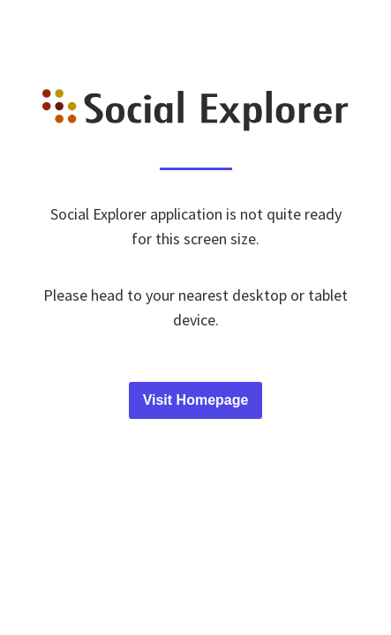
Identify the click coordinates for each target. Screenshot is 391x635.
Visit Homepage (196, 399)
